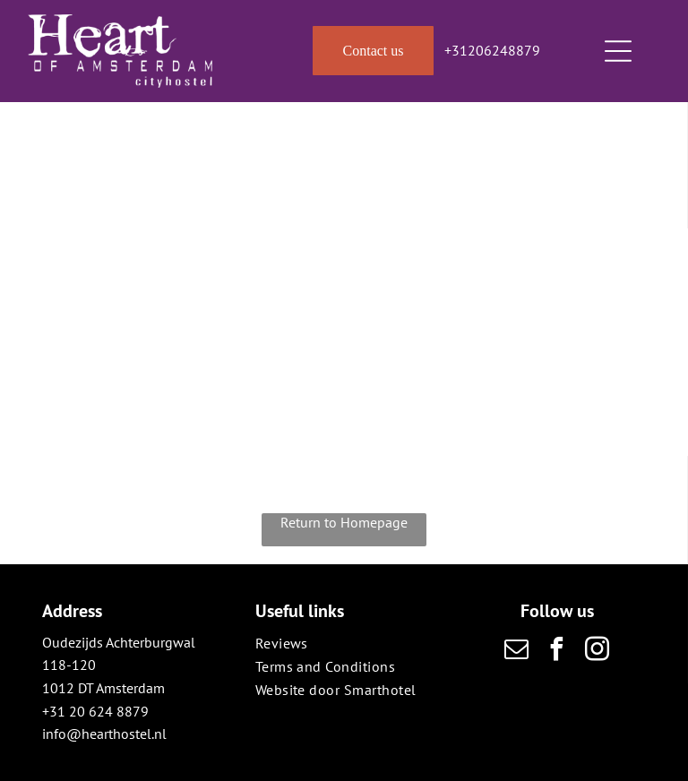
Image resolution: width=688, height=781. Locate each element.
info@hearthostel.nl (104, 733)
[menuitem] (344, 643)
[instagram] (597, 651)
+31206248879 (492, 50)
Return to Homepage (344, 522)
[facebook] (557, 651)
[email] (517, 651)
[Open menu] (618, 51)
